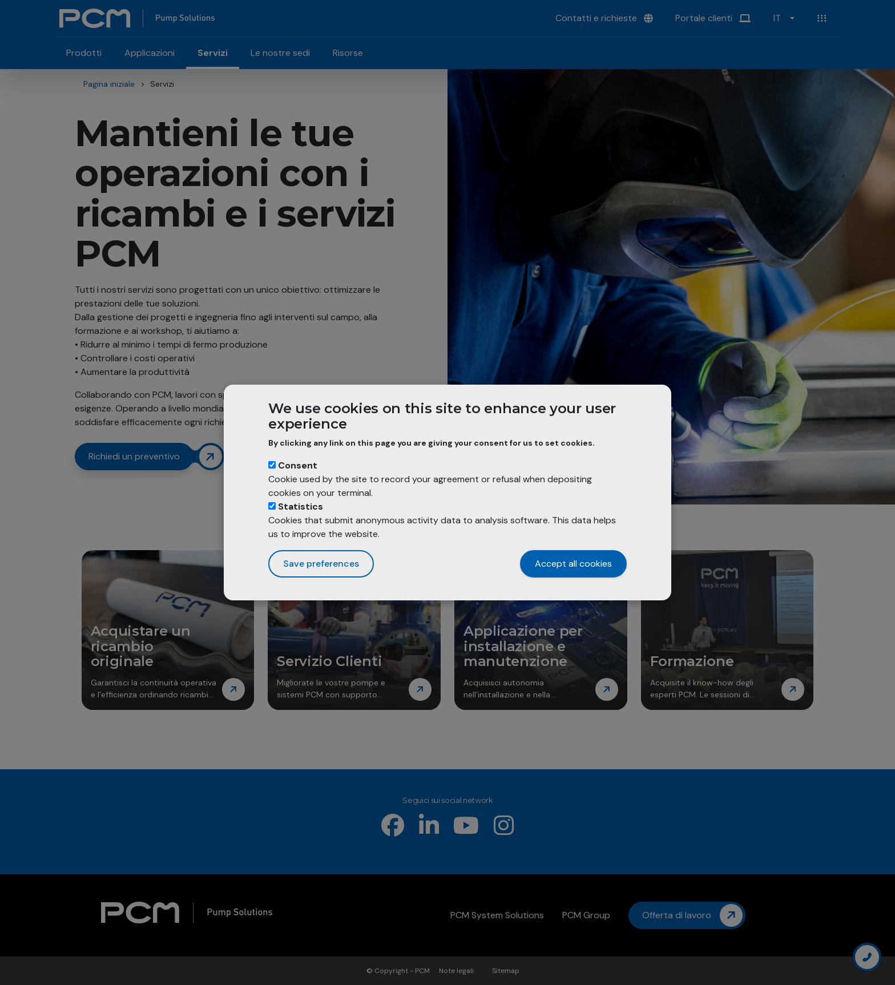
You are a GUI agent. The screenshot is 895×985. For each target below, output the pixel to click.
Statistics (300, 506)
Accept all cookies (573, 564)
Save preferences (321, 564)
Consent (297, 465)
